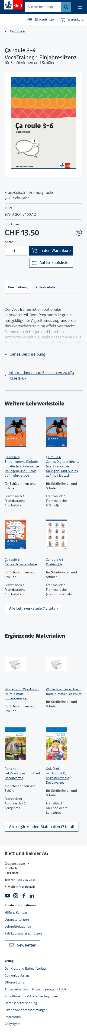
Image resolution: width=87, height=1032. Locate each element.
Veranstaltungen (17, 919)
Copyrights (12, 1024)
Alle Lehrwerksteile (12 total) (33, 608)
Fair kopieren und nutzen (23, 933)
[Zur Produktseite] (23, 431)
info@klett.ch (25, 887)
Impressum (13, 1017)
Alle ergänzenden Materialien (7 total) (41, 826)
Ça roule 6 (17, 31)
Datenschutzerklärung (21, 1003)
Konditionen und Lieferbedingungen (31, 996)
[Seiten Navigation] (80, 7)
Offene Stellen (15, 982)
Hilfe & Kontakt (16, 912)
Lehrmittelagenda (18, 926)
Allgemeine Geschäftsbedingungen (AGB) (35, 989)
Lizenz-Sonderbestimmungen (26, 1010)
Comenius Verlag (17, 975)
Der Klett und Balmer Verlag (25, 968)
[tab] (18, 287)
